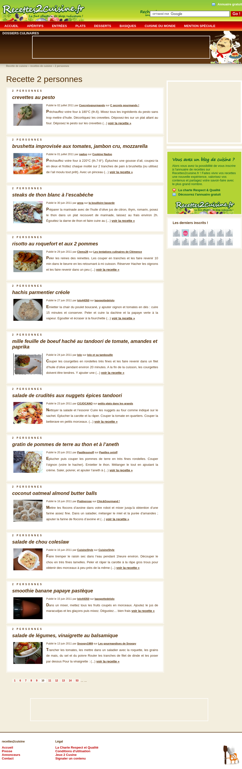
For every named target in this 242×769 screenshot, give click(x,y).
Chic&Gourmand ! (108, 501)
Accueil (7, 747)
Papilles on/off (108, 452)
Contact (8, 758)
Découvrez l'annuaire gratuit (199, 194)
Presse (7, 751)
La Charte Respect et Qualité (77, 747)
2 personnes (62, 66)
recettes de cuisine (41, 66)
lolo (79, 354)
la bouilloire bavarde (102, 202)
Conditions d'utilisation (72, 751)
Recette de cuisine (16, 66)
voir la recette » (119, 123)
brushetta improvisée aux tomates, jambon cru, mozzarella (80, 146)
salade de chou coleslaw (40, 542)
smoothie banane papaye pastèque (52, 590)
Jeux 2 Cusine (66, 755)
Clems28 (82, 251)
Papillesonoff (85, 452)
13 (63, 680)
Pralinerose (84, 501)
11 (49, 680)
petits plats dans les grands (115, 403)
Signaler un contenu (70, 758)
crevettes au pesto (33, 97)
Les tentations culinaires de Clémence (117, 251)
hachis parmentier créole (41, 292)
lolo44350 (83, 300)
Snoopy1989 (85, 643)
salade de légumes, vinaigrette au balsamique (65, 635)
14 (70, 680)
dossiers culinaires (20, 33)
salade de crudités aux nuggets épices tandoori (67, 395)
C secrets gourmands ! (124, 105)
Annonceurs (11, 755)
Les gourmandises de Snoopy (117, 643)
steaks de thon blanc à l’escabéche (52, 194)
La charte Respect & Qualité (199, 190)
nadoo (83, 154)
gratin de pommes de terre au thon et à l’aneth (65, 444)
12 (56, 680)
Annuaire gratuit (230, 4)
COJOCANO (85, 403)
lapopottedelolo (105, 300)
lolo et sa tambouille (100, 354)
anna (80, 202)
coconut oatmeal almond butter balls (54, 493)
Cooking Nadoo (102, 154)
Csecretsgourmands (92, 105)
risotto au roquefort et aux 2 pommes (55, 243)
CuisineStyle (85, 549)
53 (77, 680)
